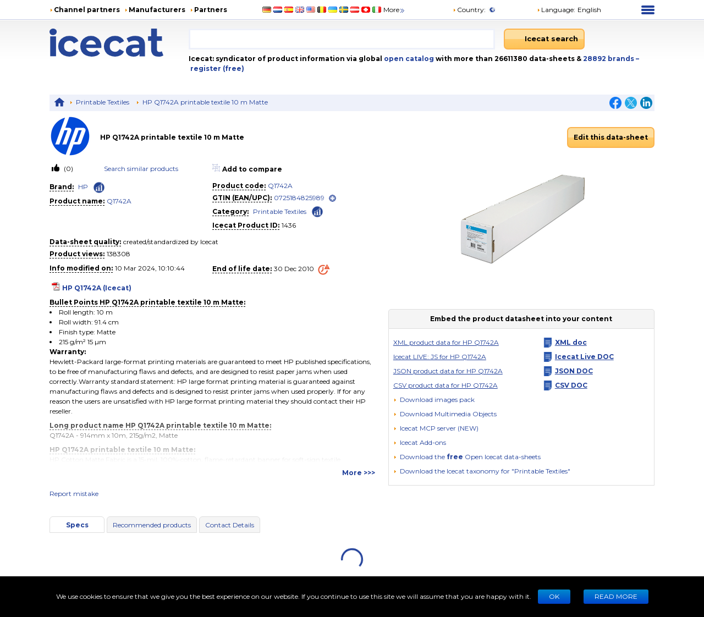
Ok (554, 596)
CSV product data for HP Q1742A (445, 385)
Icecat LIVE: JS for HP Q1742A (439, 356)
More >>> (358, 473)
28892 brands (609, 58)
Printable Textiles (102, 102)
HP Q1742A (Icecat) (96, 288)
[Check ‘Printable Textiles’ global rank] (317, 211)
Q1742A (119, 201)
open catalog (408, 58)
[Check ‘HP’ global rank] (99, 187)
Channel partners (87, 9)
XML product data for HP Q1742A (446, 342)
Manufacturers (157, 9)
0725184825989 (299, 198)
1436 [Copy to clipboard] (289, 225)
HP (83, 187)
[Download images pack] (434, 400)
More (394, 9)
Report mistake (74, 493)
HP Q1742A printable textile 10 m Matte (205, 102)
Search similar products (141, 168)
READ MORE (616, 596)
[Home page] (119, 43)
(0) (67, 168)
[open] (332, 198)
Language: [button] (556, 9)
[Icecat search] (544, 39)
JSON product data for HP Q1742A (448, 371)
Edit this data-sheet (611, 137)
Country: (469, 9)
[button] (445, 414)
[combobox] (342, 39)
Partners (210, 9)
